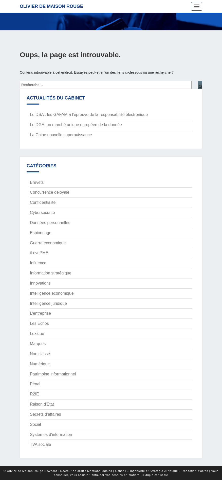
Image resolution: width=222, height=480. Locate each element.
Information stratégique (50, 273)
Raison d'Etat (42, 404)
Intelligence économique (52, 293)
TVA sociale (40, 444)
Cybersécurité (42, 212)
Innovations (40, 283)
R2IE (34, 394)
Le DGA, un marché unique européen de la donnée (76, 125)
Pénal (35, 384)
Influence (38, 263)
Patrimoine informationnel (53, 374)
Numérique (40, 364)
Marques (38, 344)
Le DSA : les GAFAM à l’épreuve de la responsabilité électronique (89, 114)
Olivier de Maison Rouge (51, 6)
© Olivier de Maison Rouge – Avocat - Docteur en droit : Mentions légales (58, 470)
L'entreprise (40, 313)
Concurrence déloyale (49, 192)
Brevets (37, 182)
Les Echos (39, 323)
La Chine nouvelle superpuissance (61, 135)
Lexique (37, 333)
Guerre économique (48, 243)
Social (35, 424)
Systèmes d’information (51, 434)
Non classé (40, 354)
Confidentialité (43, 202)
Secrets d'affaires (45, 414)
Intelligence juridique (48, 303)
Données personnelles (50, 223)
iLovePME (39, 253)
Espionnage (40, 233)
